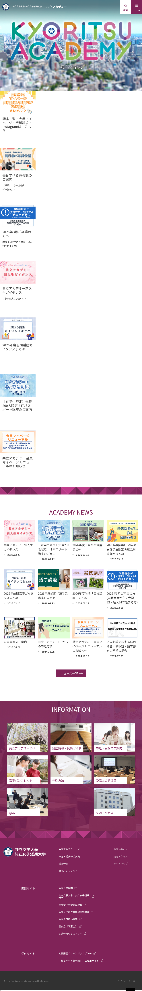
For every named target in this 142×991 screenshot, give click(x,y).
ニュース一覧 (69, 673)
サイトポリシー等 (126, 980)
